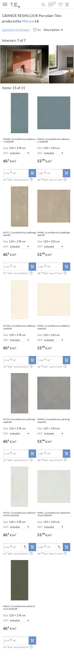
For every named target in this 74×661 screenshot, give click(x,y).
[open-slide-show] (19, 113)
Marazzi (28, 21)
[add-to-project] (32, 173)
